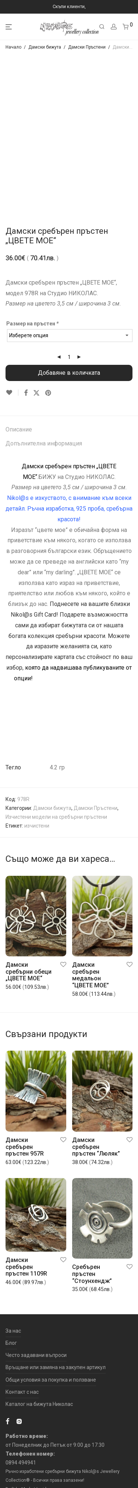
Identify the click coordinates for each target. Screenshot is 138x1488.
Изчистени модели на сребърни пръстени (56, 817)
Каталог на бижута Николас (39, 1404)
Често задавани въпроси (36, 1355)
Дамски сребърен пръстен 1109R (26, 1266)
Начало (13, 47)
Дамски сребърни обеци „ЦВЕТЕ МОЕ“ (29, 971)
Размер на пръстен (33, 324)
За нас (13, 1331)
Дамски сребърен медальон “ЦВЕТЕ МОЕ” (90, 975)
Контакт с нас (22, 1392)
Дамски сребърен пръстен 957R (25, 1146)
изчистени (36, 826)
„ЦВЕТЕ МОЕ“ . (80, 731)
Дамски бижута (44, 47)
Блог (11, 1343)
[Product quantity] (69, 357)
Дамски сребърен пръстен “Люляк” (96, 1146)
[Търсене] (102, 27)
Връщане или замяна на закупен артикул (56, 1367)
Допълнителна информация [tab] (44, 443)
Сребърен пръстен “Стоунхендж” (92, 1273)
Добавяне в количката (69, 372)
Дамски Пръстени (87, 47)
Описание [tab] (19, 429)
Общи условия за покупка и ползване (51, 1380)
